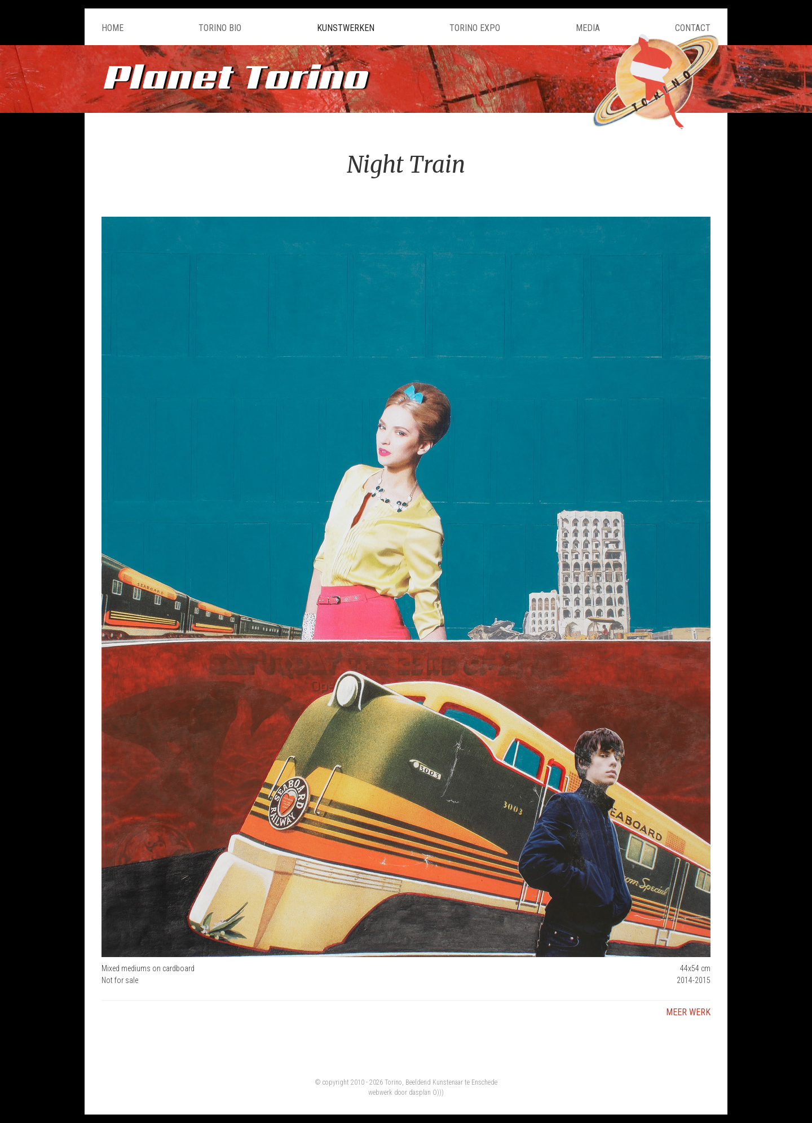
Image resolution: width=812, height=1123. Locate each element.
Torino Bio (219, 28)
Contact (692, 28)
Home (112, 28)
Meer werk (688, 1012)
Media (588, 28)
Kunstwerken (345, 28)
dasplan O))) (426, 1092)
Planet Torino (234, 76)
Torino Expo (474, 28)
